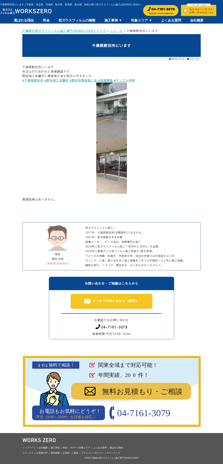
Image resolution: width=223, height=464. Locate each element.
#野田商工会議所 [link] (56, 80)
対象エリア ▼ (141, 20)
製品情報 (55, 453)
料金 (46, 20)
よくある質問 (171, 20)
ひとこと (194, 58)
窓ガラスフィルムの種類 (77, 20)
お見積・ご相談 (70, 453)
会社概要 (196, 20)
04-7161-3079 (111, 326)
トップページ (29, 447)
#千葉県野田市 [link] (32, 80)
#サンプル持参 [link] (124, 80)
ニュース (116, 31)
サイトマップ (113, 453)
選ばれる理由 (24, 20)
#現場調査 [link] (105, 80)
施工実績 (55, 447)
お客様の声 (42, 453)
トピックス (27, 453)
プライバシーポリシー (92, 453)
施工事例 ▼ (113, 20)
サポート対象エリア (80, 447)
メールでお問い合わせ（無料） (111, 301)
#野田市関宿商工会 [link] (83, 80)
